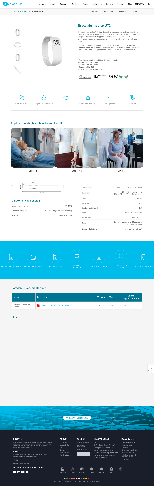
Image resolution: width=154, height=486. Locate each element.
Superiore (151, 369)
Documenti (122, 11)
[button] (149, 4)
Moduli (53, 4)
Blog (130, 4)
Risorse (110, 4)
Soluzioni (98, 4)
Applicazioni (108, 11)
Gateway (64, 4)
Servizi (75, 4)
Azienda (121, 4)
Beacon (43, 4)
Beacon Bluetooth (22, 11)
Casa (13, 11)
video (135, 11)
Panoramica (96, 11)
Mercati (86, 4)
